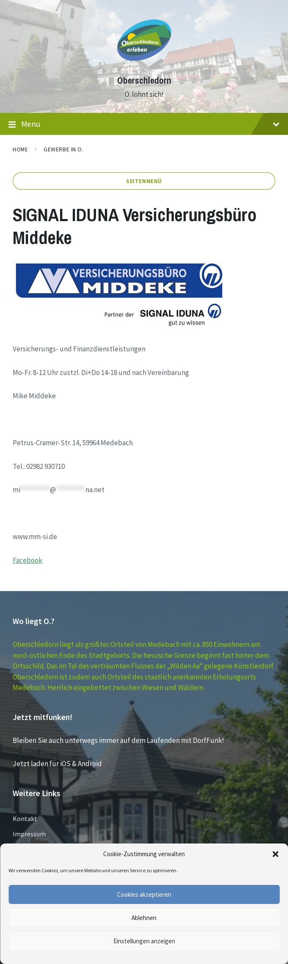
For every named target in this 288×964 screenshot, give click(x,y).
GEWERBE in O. (63, 149)
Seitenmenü (144, 181)
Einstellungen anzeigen (144, 941)
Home (20, 149)
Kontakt (25, 818)
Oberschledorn (144, 80)
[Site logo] (144, 65)
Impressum (29, 834)
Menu (144, 124)
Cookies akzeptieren (144, 894)
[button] (275, 854)
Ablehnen (144, 918)
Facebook (27, 560)
